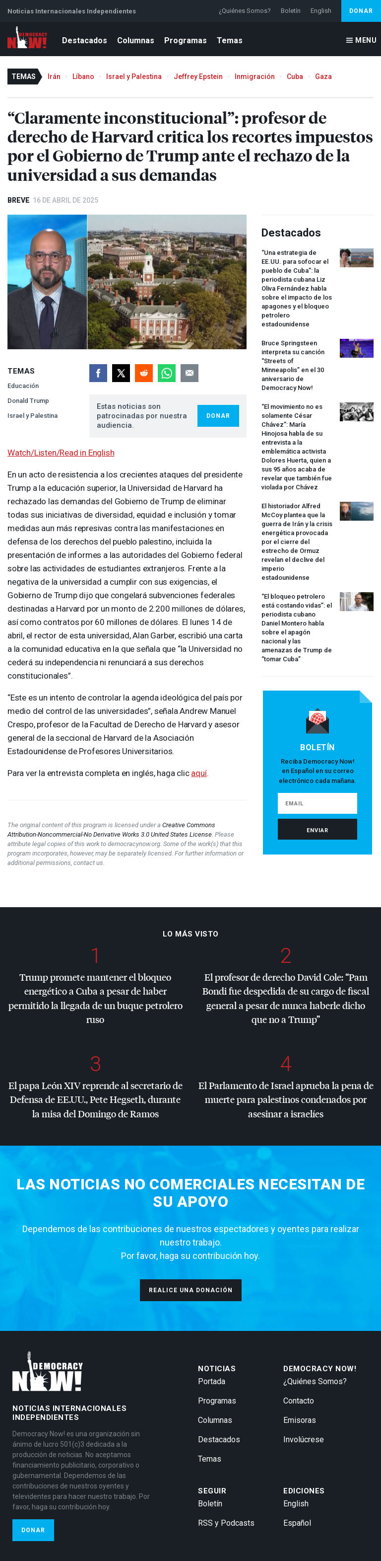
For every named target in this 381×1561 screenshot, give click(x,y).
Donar (361, 10)
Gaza (323, 76)
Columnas (135, 40)
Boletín (291, 10)
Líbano (83, 76)
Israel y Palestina (134, 76)
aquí (198, 773)
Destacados (84, 40)
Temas (230, 40)
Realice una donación (191, 1290)
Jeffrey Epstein (198, 76)
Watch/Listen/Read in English (60, 453)
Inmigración (255, 76)
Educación (23, 386)
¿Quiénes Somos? (245, 10)
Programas (185, 40)
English (321, 10)
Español (297, 1523)
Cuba (295, 76)
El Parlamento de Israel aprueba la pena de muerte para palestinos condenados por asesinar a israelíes (286, 1099)
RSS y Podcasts (226, 1523)
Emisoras (299, 1420)
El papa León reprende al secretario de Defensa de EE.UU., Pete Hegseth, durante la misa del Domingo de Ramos (95, 1099)
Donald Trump (28, 400)
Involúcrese (303, 1439)
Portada (211, 1381)
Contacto (298, 1400)
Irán (54, 76)
